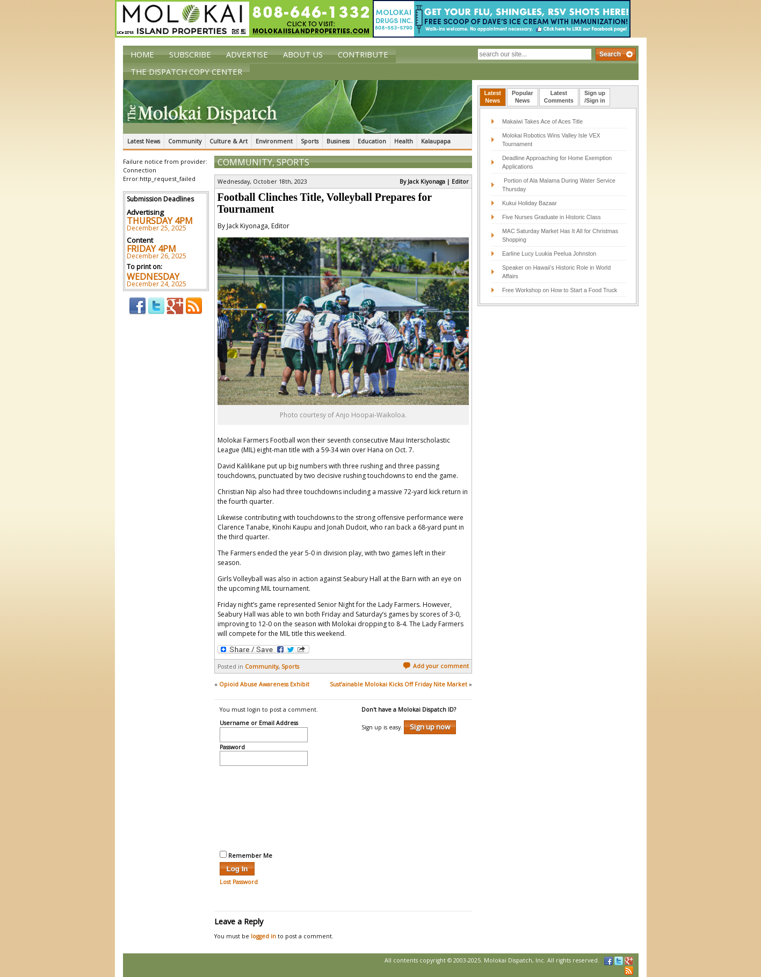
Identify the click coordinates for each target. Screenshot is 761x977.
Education (372, 141)
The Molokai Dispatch (297, 107)
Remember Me (246, 855)
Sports (309, 141)
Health (403, 141)
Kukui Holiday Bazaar (529, 203)
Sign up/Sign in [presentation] (594, 97)
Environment (274, 141)
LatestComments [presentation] (559, 97)
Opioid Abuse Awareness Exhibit (264, 684)
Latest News (143, 141)
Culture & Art (228, 141)
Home (142, 54)
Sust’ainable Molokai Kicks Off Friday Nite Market (398, 684)
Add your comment (436, 666)
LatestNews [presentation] (492, 97)
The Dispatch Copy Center (186, 71)
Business (338, 141)
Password (232, 747)
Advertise (247, 54)
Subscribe (190, 54)
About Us (303, 54)
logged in (263, 936)
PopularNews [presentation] (522, 97)
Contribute (363, 54)
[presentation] (264, 806)
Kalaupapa (436, 141)
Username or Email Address (259, 723)
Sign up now (430, 727)
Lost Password (239, 882)
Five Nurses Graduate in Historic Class (551, 217)
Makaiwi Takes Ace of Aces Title (542, 121)
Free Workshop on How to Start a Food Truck (559, 290)
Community (184, 141)
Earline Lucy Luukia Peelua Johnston (549, 253)
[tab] (493, 97)
